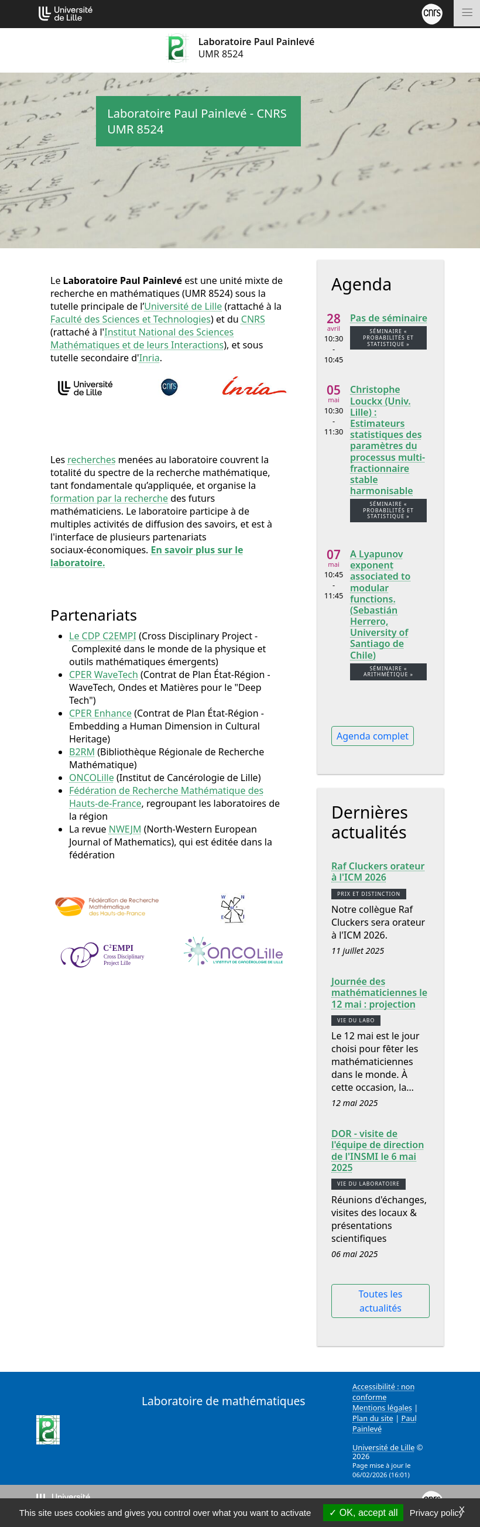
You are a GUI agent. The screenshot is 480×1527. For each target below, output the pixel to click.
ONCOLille (91, 777)
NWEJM (125, 829)
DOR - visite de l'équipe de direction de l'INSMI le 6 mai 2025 (377, 1150)
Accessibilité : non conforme (383, 1391)
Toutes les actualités (381, 1301)
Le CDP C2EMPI (102, 635)
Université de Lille (183, 306)
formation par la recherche (109, 498)
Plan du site (372, 1418)
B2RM (82, 751)
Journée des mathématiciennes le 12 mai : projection (379, 993)
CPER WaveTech (103, 674)
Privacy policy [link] (437, 1513)
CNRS (253, 319)
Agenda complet (373, 736)
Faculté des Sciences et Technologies (130, 319)
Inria (149, 357)
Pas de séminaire (388, 318)
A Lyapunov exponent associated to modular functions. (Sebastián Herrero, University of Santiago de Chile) (380, 605)
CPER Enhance (100, 713)
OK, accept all (363, 1513)
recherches (91, 459)
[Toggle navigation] (467, 13)
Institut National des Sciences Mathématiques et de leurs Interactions (142, 338)
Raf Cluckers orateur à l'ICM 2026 (377, 872)
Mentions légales (382, 1407)
